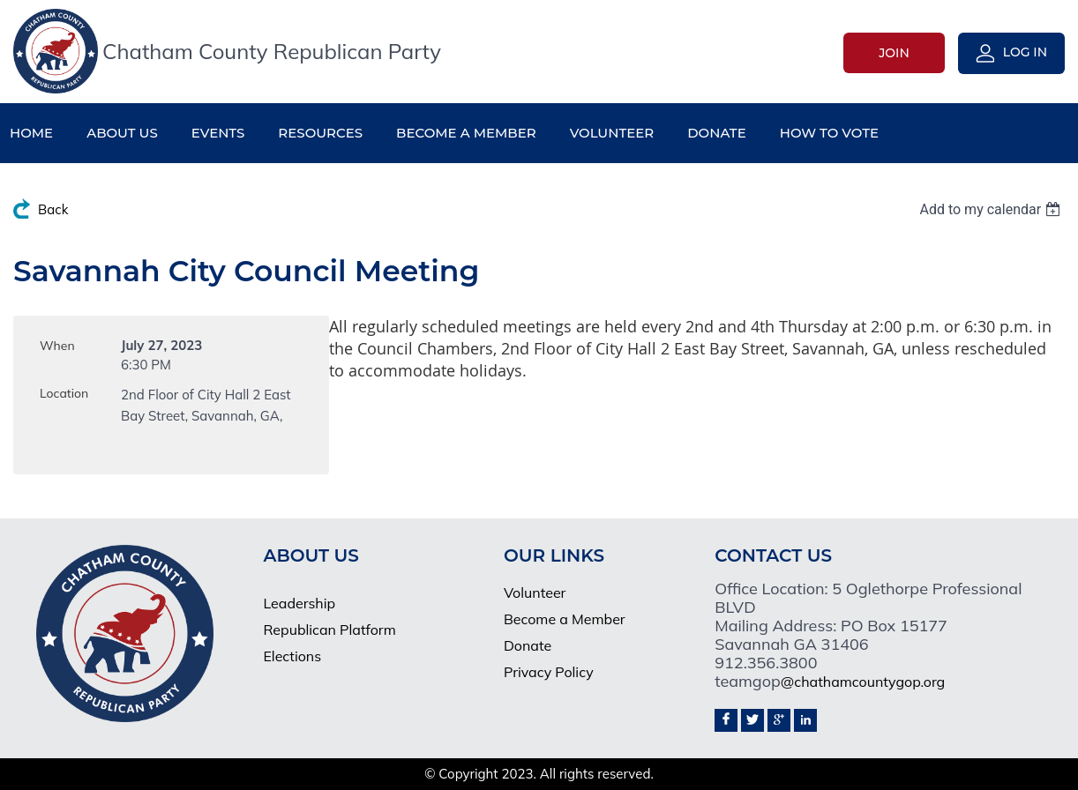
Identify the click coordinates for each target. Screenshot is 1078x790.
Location (64, 393)
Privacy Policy (549, 672)
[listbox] (992, 209)
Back (53, 209)
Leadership (299, 603)
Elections (292, 656)
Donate (527, 645)
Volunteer (535, 592)
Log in (1025, 52)
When (57, 346)
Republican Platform (329, 629)
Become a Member (564, 619)
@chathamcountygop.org (863, 681)
